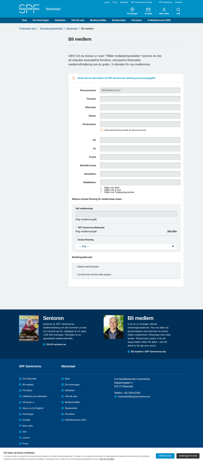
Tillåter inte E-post (112, 190)
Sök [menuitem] (178, 11)
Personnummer (88, 90)
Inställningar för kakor (188, 456)
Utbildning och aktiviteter (35, 396)
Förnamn (91, 99)
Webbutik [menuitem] (124, 2)
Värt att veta (77, 20)
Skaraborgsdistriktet (51, 28)
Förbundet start (27, 28)
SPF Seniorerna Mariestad (91, 227)
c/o (94, 148)
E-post (92, 157)
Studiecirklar (119, 20)
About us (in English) (33, 408)
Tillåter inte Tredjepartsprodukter (119, 192)
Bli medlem (28, 384)
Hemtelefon (90, 174)
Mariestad (71, 28)
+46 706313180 (131, 392)
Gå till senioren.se (56, 344)
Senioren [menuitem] (179, 2)
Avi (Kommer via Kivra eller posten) (94, 274)
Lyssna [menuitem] (107, 2)
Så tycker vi (28, 402)
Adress (92, 116)
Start (24, 20)
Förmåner (136, 20)
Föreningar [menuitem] (132, 11)
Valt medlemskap (84, 208)
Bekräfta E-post (88, 165)
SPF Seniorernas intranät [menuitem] (141, 2)
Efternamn (90, 107)
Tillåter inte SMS (111, 188)
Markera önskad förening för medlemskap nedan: (97, 199)
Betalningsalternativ (82, 257)
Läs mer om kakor (107, 459)
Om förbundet (29, 378)
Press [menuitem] (115, 2)
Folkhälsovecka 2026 (159, 20)
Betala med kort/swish (88, 266)
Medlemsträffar (98, 20)
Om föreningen (41, 20)
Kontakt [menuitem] (148, 11)
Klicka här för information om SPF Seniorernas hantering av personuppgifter (117, 78)
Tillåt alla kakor (165, 456)
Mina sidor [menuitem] (164, 11)
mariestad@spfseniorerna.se (134, 396)
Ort (94, 140)
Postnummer (89, 124)
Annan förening (86, 239)
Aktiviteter (60, 20)
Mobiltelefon (89, 182)
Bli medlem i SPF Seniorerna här (148, 351)
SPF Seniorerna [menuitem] (165, 2)
